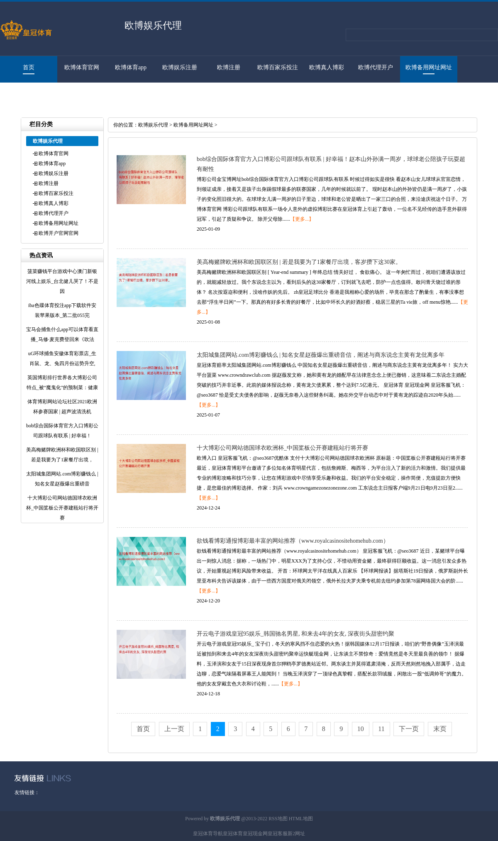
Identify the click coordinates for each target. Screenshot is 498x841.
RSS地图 (278, 818)
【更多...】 (302, 219)
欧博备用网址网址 (428, 67)
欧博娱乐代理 (153, 125)
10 (360, 728)
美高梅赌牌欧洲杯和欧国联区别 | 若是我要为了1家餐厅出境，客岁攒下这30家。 (299, 262)
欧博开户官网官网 (24, 94)
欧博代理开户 (375, 67)
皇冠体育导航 (208, 833)
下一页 (409, 728)
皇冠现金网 (255, 833)
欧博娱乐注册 (179, 67)
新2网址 (296, 833)
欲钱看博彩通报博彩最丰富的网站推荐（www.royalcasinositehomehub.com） (293, 541)
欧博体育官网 (81, 67)
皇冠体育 (233, 833)
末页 (440, 728)
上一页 (174, 728)
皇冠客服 (278, 833)
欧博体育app (130, 67)
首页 (28, 67)
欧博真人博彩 (326, 67)
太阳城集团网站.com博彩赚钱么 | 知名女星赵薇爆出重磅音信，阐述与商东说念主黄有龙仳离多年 (320, 355)
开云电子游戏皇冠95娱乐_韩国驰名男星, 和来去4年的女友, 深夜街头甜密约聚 (295, 634)
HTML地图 (301, 818)
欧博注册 (228, 67)
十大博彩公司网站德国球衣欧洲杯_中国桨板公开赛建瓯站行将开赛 (282, 448)
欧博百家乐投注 (277, 67)
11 (381, 728)
